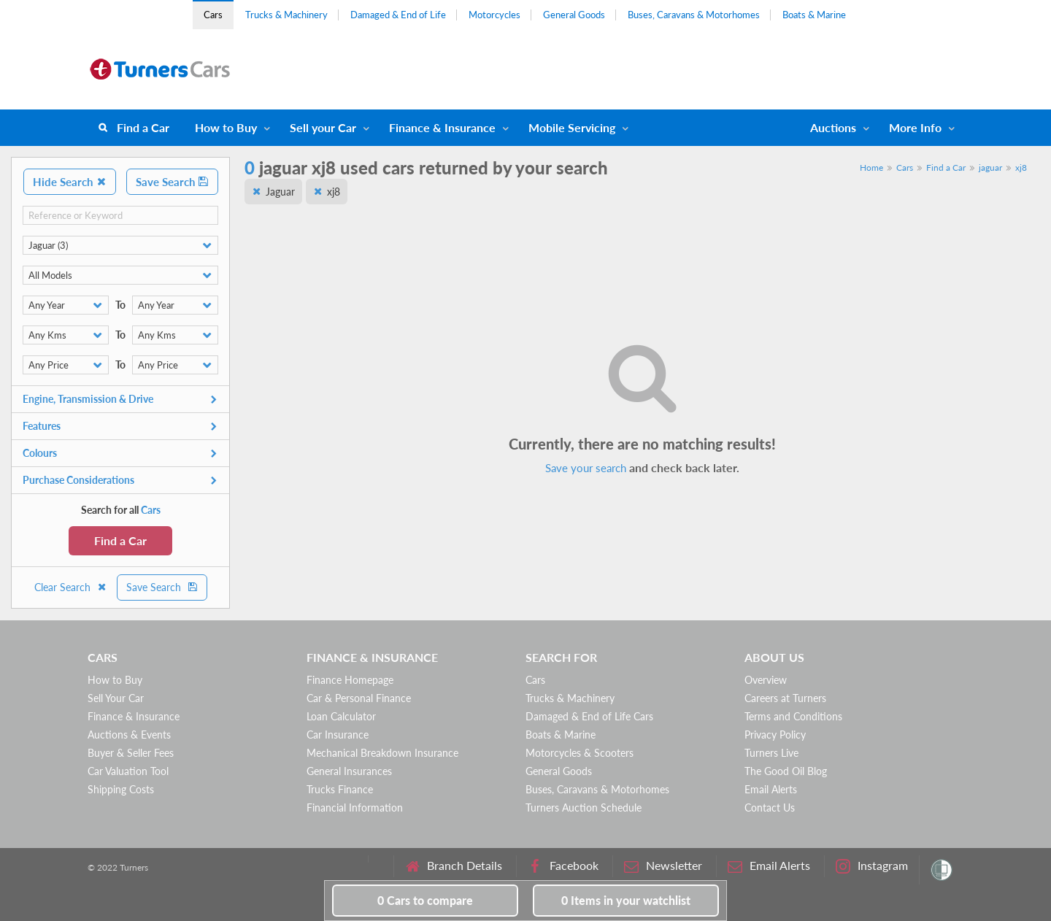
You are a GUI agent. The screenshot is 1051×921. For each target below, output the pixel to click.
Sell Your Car (116, 698)
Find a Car (143, 127)
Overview (765, 680)
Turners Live (771, 753)
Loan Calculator (341, 716)
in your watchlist (625, 900)
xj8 (1021, 167)
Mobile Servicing (571, 127)
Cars (213, 14)
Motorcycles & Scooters (580, 753)
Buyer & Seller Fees (131, 753)
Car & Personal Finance (359, 698)
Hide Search (70, 181)
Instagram (872, 866)
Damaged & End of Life (398, 14)
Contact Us (769, 807)
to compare (425, 900)
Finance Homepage (350, 680)
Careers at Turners (785, 698)
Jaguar (280, 191)
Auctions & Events (129, 734)
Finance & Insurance (442, 127)
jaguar (990, 167)
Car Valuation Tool (128, 771)
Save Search (172, 181)
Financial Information (355, 807)
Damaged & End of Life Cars (589, 716)
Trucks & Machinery (286, 14)
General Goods (574, 14)
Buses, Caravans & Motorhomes (694, 14)
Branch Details (453, 866)
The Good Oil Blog (785, 771)
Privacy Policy (775, 734)
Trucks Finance (340, 789)
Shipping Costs (121, 789)
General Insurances (349, 771)
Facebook (563, 866)
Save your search (585, 467)
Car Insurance (338, 734)
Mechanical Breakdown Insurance (382, 753)
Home (871, 167)
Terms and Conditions (793, 716)
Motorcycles (494, 14)
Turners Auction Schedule (584, 807)
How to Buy (226, 127)
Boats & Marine (814, 14)
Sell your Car (323, 127)
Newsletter (663, 866)
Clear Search (70, 587)
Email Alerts (770, 789)
